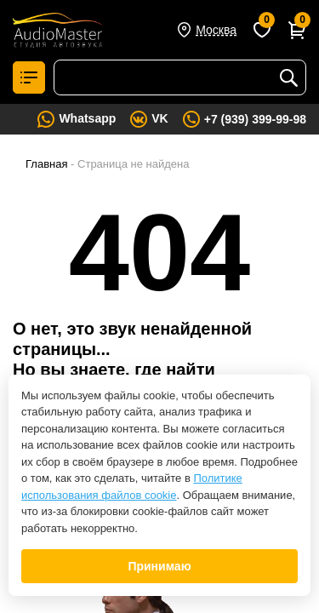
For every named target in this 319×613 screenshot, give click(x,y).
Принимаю (159, 566)
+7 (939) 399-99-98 (255, 119)
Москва (216, 30)
